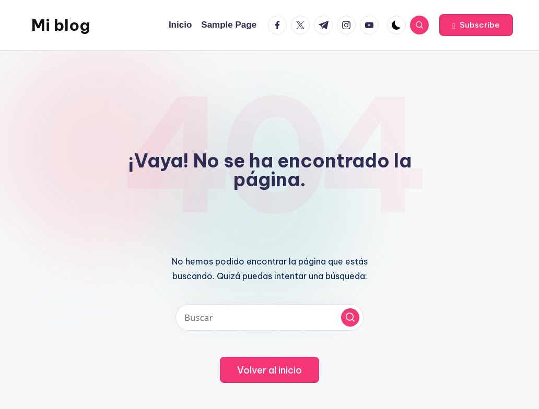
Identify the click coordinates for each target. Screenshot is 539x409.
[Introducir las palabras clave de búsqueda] (269, 317)
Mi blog (60, 25)
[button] (476, 25)
